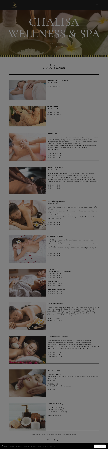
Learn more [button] (52, 446)
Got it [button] (99, 446)
